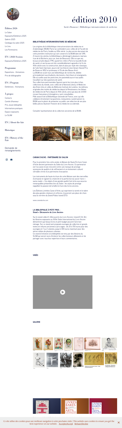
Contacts (8, 98)
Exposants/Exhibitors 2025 (15, 36)
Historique (10, 130)
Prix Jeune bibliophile (13, 105)
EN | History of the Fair (14, 139)
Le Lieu (8, 46)
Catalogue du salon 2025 (14, 43)
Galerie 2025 (10, 39)
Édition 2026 (11, 28)
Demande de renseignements (12, 149)
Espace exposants (12, 112)
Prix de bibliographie (13, 75)
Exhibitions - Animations (14, 87)
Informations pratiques (14, 108)
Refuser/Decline (81, 423)
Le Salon (8, 32)
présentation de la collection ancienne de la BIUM (61, 111)
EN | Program (11, 82)
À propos (9, 93)
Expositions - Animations (14, 72)
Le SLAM (8, 115)
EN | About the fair (14, 122)
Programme (10, 68)
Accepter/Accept (66, 423)
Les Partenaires (11, 49)
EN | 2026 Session (14, 56)
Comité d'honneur (12, 101)
